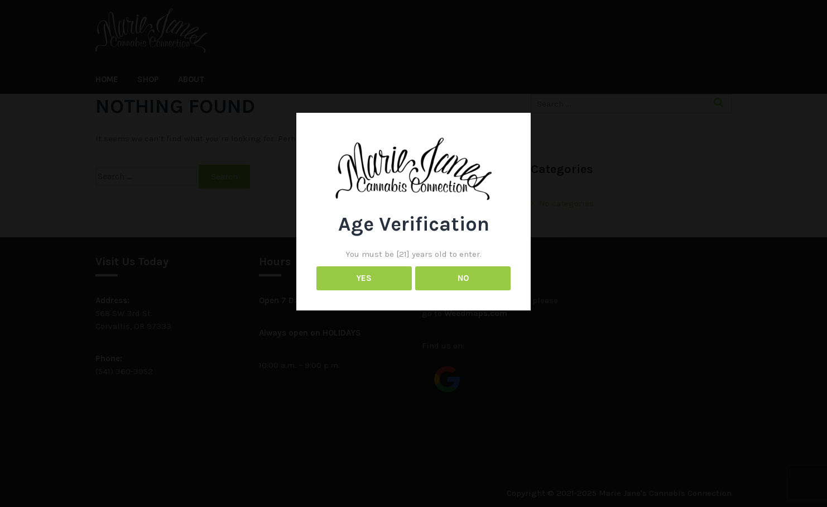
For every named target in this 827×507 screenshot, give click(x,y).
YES (364, 278)
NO (463, 278)
